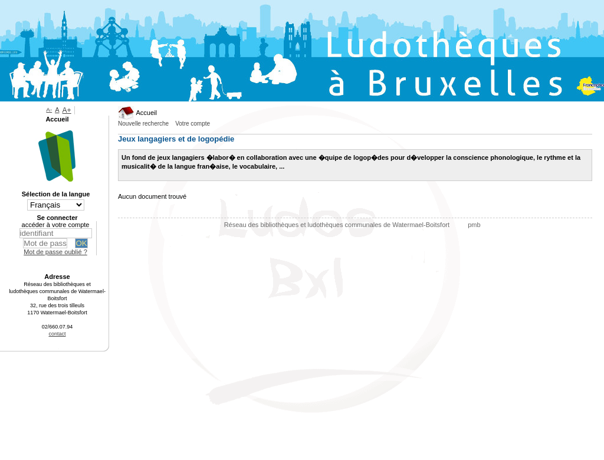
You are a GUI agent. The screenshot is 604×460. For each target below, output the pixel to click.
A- (49, 109)
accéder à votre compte (56, 224)
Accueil (137, 112)
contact (56, 334)
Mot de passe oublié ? (55, 251)
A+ (67, 110)
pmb (474, 224)
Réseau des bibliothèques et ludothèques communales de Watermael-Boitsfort (337, 224)
